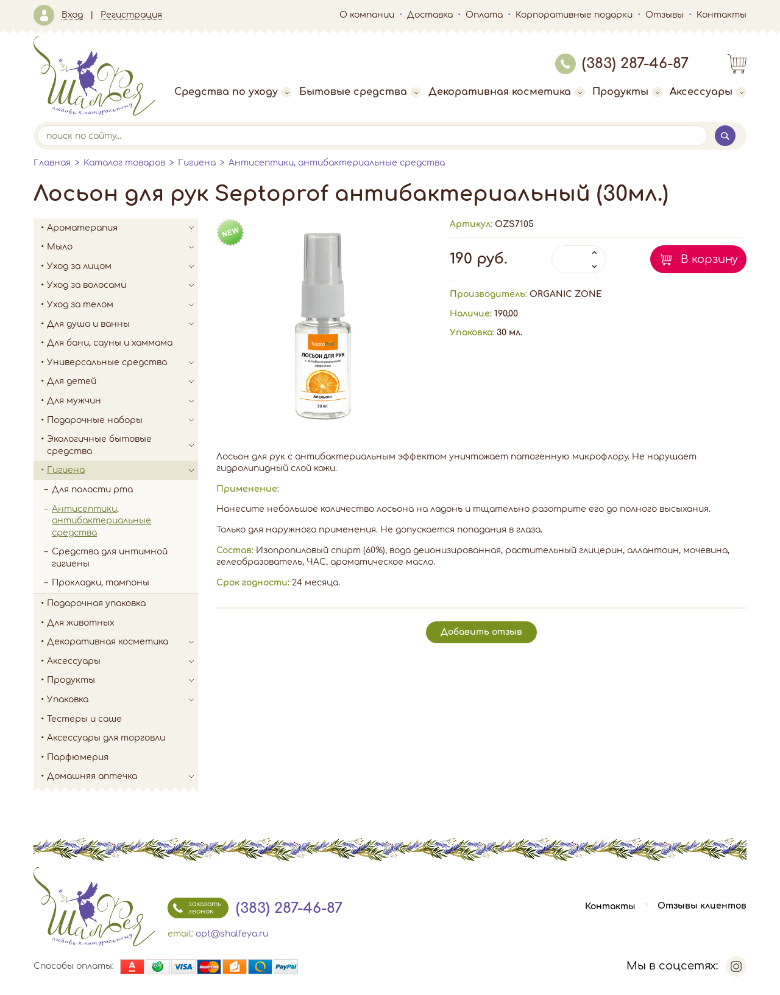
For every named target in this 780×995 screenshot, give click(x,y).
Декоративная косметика (506, 91)
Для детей (122, 381)
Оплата (484, 14)
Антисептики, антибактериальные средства (337, 162)
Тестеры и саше (84, 719)
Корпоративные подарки (574, 14)
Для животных (81, 622)
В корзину (709, 259)
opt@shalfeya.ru (232, 933)
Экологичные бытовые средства (122, 445)
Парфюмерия (77, 757)
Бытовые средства (360, 91)
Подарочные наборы (122, 420)
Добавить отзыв (481, 632)
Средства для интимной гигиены (110, 557)
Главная (52, 162)
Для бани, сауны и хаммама (109, 342)
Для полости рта (92, 489)
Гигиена (197, 162)
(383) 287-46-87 (622, 63)
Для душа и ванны (122, 324)
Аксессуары (708, 91)
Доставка (430, 14)
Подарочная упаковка (96, 603)
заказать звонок (194, 908)
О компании (366, 14)
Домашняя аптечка (122, 776)
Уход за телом (122, 305)
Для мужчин (122, 401)
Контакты (721, 14)
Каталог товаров (124, 162)
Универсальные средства (122, 362)
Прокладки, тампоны (100, 582)
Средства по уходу (233, 91)
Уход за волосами (122, 285)
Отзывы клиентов (702, 906)
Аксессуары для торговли (106, 737)
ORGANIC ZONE (566, 294)
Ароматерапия (122, 228)
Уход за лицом (122, 266)
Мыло (122, 247)
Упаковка (122, 700)
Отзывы (664, 14)
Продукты (627, 91)
